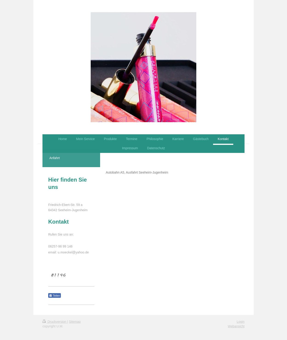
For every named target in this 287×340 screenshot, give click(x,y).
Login (241, 321)
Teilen (54, 295)
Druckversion (54, 321)
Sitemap (75, 321)
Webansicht (236, 326)
